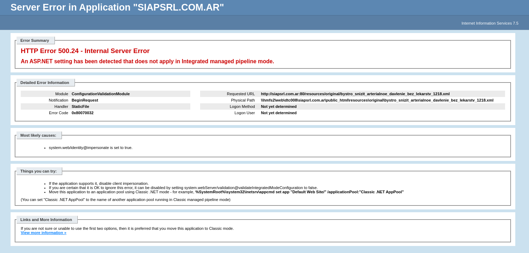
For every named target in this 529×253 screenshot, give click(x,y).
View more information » (43, 233)
